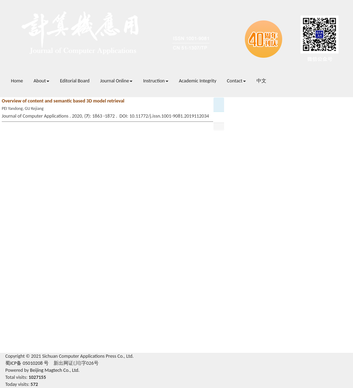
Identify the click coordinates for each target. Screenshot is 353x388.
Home (17, 81)
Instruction (155, 81)
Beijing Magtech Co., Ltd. (55, 370)
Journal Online (116, 81)
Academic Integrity (197, 81)
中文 (261, 81)
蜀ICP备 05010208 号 (27, 363)
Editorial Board (74, 81)
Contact (236, 81)
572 (34, 384)
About (41, 81)
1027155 (37, 377)
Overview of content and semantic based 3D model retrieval (63, 101)
